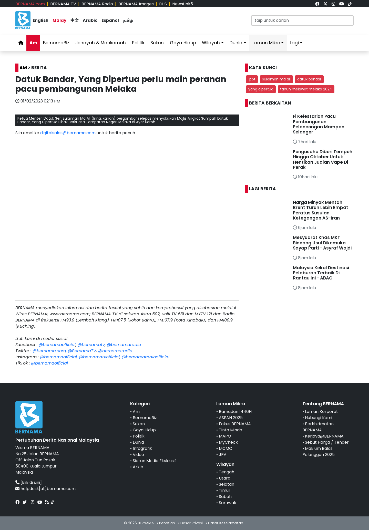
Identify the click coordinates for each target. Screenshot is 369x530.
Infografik (142, 448)
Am (33, 43)
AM (23, 68)
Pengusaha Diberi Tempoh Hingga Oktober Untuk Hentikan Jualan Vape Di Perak (322, 159)
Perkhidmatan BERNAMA (318, 427)
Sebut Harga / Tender (327, 442)
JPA (223, 455)
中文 (74, 20)
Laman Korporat (321, 411)
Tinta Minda (230, 430)
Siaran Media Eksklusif (154, 461)
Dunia (236, 43)
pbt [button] (251, 79)
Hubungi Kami (318, 418)
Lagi (294, 43)
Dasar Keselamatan (225, 523)
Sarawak (227, 503)
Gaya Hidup (183, 43)
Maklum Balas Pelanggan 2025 (318, 451)
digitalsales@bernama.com (68, 133)
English (40, 20)
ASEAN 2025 (231, 418)
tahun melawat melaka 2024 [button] (306, 89)
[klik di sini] (31, 482)
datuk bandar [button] (309, 79)
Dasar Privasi (191, 523)
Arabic (90, 20)
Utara (224, 478)
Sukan (157, 43)
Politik (138, 43)
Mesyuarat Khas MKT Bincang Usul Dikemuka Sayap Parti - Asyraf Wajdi (322, 242)
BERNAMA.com (30, 4)
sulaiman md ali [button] (276, 79)
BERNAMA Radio (97, 4)
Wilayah (211, 43)
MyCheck (228, 442)
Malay (59, 20)
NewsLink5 (182, 4)
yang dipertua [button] (260, 89)
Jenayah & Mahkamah (100, 43)
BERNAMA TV (63, 4)
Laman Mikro (266, 43)
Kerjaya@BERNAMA (324, 436)
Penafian (167, 523)
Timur (224, 490)
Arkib (138, 467)
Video (138, 455)
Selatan (226, 484)
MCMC (225, 448)
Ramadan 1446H (235, 411)
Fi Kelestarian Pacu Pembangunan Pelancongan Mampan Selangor (318, 124)
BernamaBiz (56, 43)
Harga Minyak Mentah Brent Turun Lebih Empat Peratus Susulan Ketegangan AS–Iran (320, 210)
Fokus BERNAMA (235, 424)
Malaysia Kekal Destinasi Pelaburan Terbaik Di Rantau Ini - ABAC (321, 273)
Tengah (226, 472)
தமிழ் (128, 20)
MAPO (225, 436)
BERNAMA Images (136, 4)
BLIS (163, 4)
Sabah (225, 497)
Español (110, 20)
